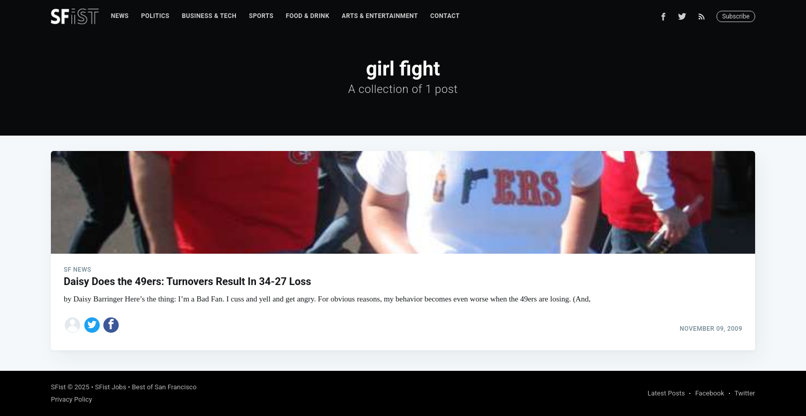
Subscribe (735, 16)
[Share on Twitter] (92, 325)
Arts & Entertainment (380, 16)
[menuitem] (120, 16)
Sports (261, 16)
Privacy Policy (71, 399)
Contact (445, 16)
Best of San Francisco (164, 387)
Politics (155, 16)
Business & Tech (209, 16)
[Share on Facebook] (111, 325)
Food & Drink (307, 16)
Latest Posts (666, 393)
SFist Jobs (110, 387)
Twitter (745, 393)
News (120, 16)
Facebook (709, 393)
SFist (58, 387)
